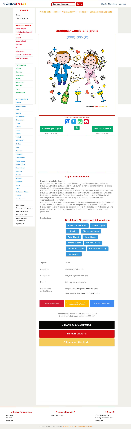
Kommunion (20, 157)
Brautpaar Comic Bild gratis (87, 289)
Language (122, 4)
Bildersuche (20, 205)
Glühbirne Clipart (76, 249)
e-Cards (18, 127)
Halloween (19, 140)
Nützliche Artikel (22, 211)
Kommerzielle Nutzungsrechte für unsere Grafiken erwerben (77, 303)
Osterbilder (20, 168)
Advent (18, 103)
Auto (17, 109)
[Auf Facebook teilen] (67, 121)
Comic (79, 37)
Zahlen (18, 195)
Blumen (18, 113)
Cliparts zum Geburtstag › (77, 324)
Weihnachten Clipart (77, 225)
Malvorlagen (112, 4)
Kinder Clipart (74, 243)
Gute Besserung (22, 58)
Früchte (18, 133)
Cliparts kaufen (21, 215)
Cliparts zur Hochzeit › (77, 342)
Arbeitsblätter (21, 106)
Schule (18, 68)
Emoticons (20, 120)
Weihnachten (20, 92)
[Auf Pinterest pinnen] (86, 121)
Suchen (79, 4)
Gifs (17, 147)
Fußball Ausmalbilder (23, 55)
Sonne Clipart (98, 225)
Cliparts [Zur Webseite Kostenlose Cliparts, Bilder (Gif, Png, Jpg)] (16, 3)
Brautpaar (71, 37)
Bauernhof (19, 82)
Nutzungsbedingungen (52, 303)
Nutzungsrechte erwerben (104, 418)
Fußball (18, 37)
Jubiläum (19, 154)
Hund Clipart (74, 254)
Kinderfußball (21, 41)
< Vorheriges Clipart (51, 129)
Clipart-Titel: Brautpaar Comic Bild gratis (77, 117)
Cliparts (104, 4)
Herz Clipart (90, 237)
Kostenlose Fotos (57, 415)
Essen (18, 123)
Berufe (18, 79)
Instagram (9, 420)
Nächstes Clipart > (102, 129)
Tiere (17, 89)
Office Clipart (20, 164)
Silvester (19, 178)
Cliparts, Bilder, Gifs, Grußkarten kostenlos (77, 426)
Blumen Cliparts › (77, 333)
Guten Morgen (21, 29)
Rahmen (19, 72)
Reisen (18, 48)
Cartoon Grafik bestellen (102, 303)
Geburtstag (20, 51)
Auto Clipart (73, 237)
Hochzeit (19, 85)
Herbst (18, 144)
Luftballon (72, 231)
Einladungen (20, 116)
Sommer (19, 44)
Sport (18, 185)
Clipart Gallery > (22, 18)
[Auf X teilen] (73, 121)
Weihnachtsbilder (22, 192)
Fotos (18, 130)
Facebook (9, 415)
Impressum (20, 224)
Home (18, 15)
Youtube (9, 418)
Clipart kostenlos (91, 231)
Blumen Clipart (93, 243)
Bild (86, 37)
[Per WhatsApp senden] (80, 121)
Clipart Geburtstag (97, 249)
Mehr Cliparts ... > (20, 199)
